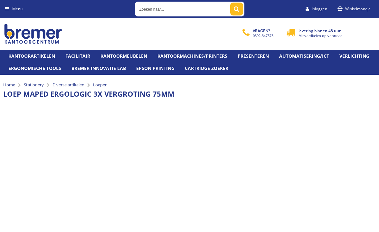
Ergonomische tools (34, 68)
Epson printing (155, 68)
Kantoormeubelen (123, 56)
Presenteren (253, 56)
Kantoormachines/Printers (192, 56)
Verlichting (354, 56)
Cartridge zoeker (206, 68)
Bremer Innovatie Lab (98, 68)
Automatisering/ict (304, 56)
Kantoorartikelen (31, 56)
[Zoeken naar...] (236, 9)
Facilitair (77, 56)
